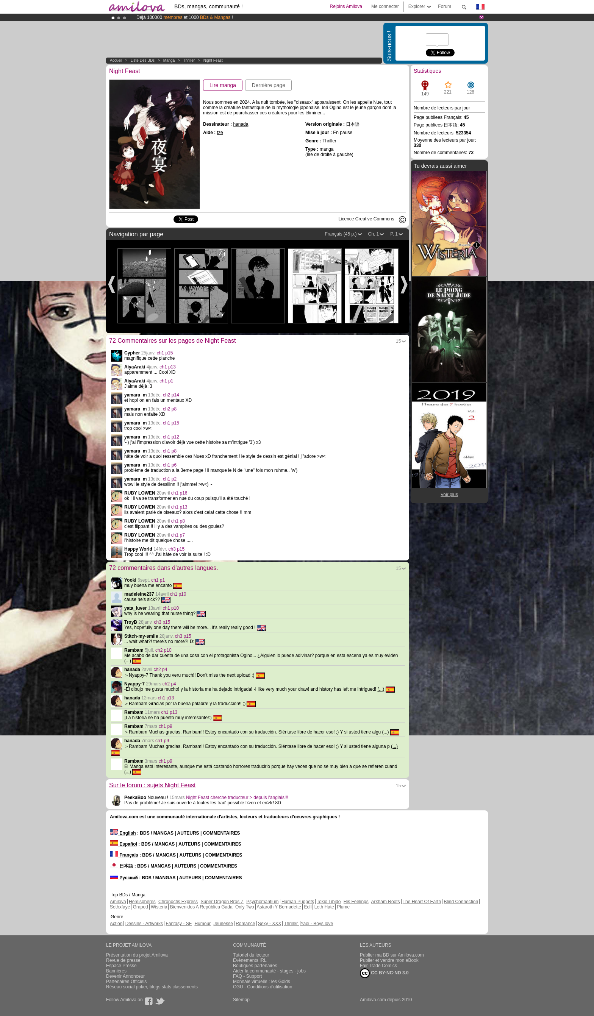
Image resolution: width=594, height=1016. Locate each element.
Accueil (116, 60)
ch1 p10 (178, 594)
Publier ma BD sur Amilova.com (392, 955)
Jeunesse (223, 923)
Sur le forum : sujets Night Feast (152, 785)
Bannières (116, 971)
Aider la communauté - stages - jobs (269, 971)
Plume (343, 907)
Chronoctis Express (178, 901)
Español (123, 844)
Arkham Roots (385, 901)
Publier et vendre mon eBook (389, 960)
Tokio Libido (329, 901)
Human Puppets (297, 901)
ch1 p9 (165, 726)
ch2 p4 (160, 669)
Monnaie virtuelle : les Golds (261, 981)
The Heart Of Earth (422, 901)
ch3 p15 (177, 549)
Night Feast (213, 60)
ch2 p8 (170, 409)
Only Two (244, 907)
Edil (307, 907)
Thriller (189, 60)
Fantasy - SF (179, 923)
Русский (124, 877)
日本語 (121, 866)
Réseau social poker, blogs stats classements (152, 986)
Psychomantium (262, 901)
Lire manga (222, 85)
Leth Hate (324, 907)
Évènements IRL (250, 960)
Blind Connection (461, 901)
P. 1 (394, 234)
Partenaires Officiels (126, 981)
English (123, 833)
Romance (245, 923)
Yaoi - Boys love (316, 923)
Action (116, 923)
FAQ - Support (247, 976)
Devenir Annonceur (125, 976)
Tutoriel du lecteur (251, 955)
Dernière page (268, 85)
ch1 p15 (165, 353)
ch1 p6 (170, 465)
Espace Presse (121, 965)
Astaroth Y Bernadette (278, 907)
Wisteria (159, 907)
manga (169, 60)
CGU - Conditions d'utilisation (262, 986)
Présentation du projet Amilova (137, 955)
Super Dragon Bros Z (221, 901)
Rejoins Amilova (346, 6)
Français (124, 855)
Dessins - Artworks (144, 923)
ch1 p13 (167, 367)
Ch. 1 (373, 234)
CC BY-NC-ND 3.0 (384, 973)
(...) (127, 660)
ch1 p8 (170, 451)
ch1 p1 (166, 381)
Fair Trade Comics (378, 965)
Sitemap (241, 999)
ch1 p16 (179, 493)
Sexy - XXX (269, 923)
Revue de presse (123, 960)
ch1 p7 (178, 535)
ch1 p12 (171, 437)
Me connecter (385, 6)
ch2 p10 (163, 650)
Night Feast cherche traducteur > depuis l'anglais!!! (237, 797)
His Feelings (356, 901)
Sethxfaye (120, 907)
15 (398, 341)
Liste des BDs (143, 60)
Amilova (118, 901)
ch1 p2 (170, 479)
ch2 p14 (171, 395)
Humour (202, 923)
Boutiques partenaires (255, 965)
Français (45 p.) (340, 234)
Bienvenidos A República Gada (201, 907)
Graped (140, 907)
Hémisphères (142, 901)
